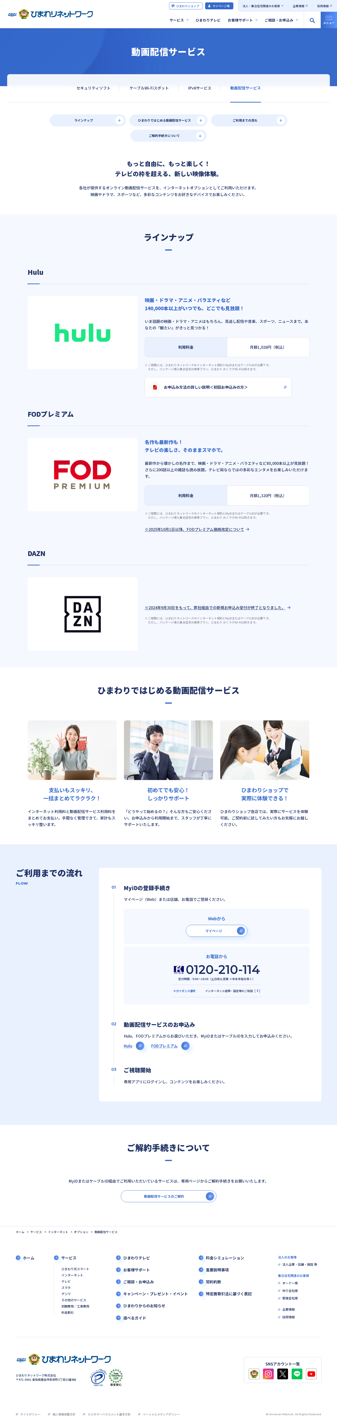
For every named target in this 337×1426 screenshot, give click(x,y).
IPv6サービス (199, 88)
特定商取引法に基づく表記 (229, 1293)
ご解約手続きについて (164, 135)
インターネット (58, 1232)
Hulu (128, 1046)
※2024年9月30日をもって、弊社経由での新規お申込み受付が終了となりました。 (215, 607)
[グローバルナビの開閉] (329, 20)
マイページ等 (219, 6)
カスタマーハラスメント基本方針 (109, 1414)
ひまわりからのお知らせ (144, 1305)
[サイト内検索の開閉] (312, 20)
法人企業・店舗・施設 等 (299, 1265)
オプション (81, 1232)
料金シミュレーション (225, 1257)
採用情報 (323, 6)
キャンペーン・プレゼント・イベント (155, 1293)
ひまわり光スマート (75, 1269)
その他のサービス (73, 1300)
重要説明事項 (217, 1269)
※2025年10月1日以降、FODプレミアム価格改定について (194, 529)
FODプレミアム (164, 1046)
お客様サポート (240, 19)
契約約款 (213, 1281)
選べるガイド (134, 1317)
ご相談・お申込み (279, 19)
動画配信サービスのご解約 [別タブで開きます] (164, 1196)
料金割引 (67, 1313)
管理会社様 (290, 1298)
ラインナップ (83, 120)
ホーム (20, 1232)
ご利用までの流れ (245, 120)
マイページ (213, 930)
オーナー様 (290, 1283)
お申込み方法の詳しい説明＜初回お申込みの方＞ (199, 387)
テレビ (66, 1282)
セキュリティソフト (93, 88)
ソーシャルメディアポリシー (161, 1414)
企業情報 (298, 6)
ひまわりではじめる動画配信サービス (164, 120)
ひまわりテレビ (208, 19)
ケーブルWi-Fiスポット (149, 88)
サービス (177, 19)
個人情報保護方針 (64, 1414)
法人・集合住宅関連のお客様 (261, 6)
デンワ (66, 1294)
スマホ (66, 1288)
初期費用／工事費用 (75, 1306)
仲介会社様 (290, 1291)
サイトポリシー (30, 1414)
